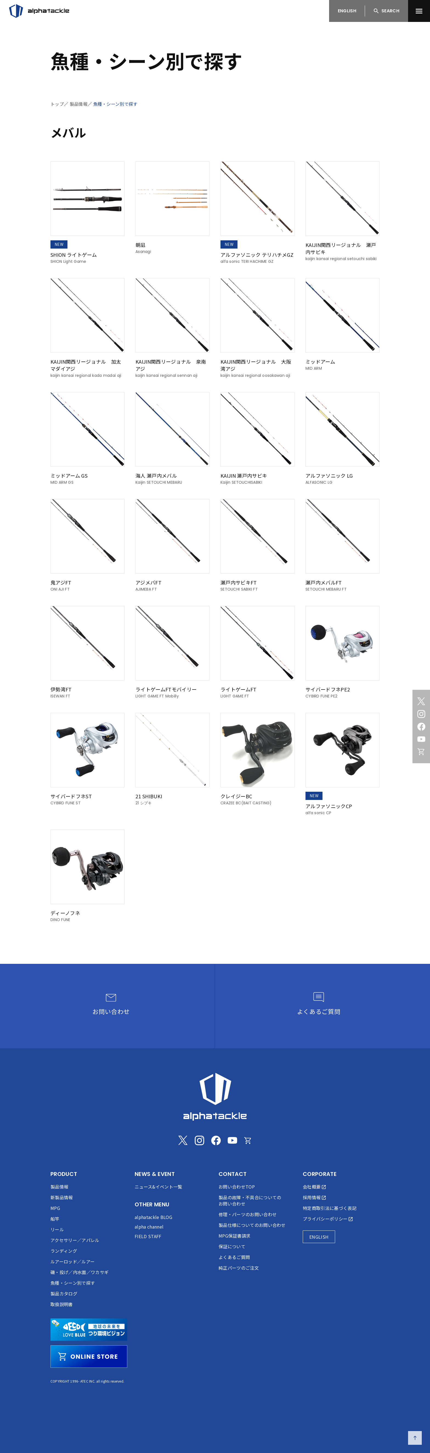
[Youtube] (421, 739)
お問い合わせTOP (237, 1186)
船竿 (55, 1218)
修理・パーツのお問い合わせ (248, 1214)
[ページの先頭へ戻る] (415, 1438)
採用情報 (312, 1197)
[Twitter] (421, 701)
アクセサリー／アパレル (75, 1240)
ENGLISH (347, 11)
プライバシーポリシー (325, 1218)
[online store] (88, 1356)
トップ (57, 104)
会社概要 (312, 1186)
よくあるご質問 (234, 1257)
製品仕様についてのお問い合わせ (252, 1225)
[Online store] (421, 752)
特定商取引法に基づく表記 (330, 1208)
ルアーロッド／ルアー (72, 1261)
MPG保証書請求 (235, 1235)
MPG (55, 1208)
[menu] (419, 11)
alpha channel (149, 1226)
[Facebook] (421, 726)
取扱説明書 (61, 1304)
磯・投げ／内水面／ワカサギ (79, 1272)
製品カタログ (63, 1293)
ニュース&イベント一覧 (158, 1186)
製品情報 (78, 104)
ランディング (63, 1250)
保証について (232, 1246)
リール (57, 1229)
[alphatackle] (215, 1097)
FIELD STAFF (148, 1236)
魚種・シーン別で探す (115, 104)
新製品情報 (61, 1197)
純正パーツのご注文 (239, 1267)
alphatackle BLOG (153, 1217)
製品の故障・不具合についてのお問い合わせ (250, 1200)
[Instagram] (421, 714)
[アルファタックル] (39, 11)
